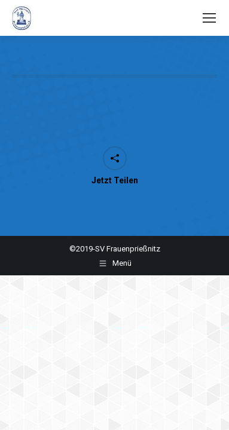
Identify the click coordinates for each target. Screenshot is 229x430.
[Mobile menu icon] (209, 18)
